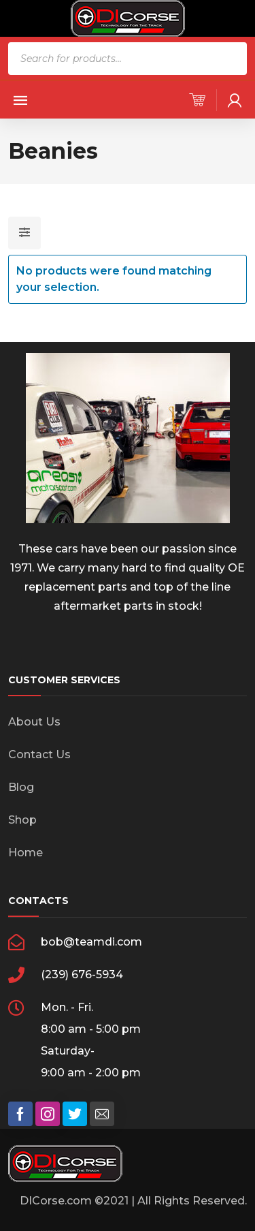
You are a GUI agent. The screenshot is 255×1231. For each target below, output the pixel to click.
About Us (34, 721)
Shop (22, 819)
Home (25, 852)
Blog (21, 787)
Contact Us (39, 754)
